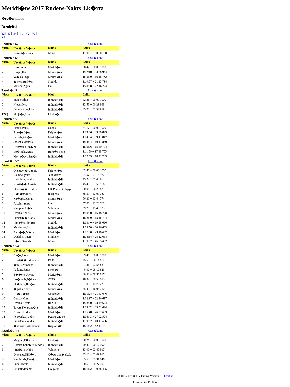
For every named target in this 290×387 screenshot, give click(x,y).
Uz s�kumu (95, 43)
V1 (21, 33)
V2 (27, 33)
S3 (9, 33)
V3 (34, 33)
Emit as (168, 376)
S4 (14, 33)
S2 (3, 33)
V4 (3, 36)
